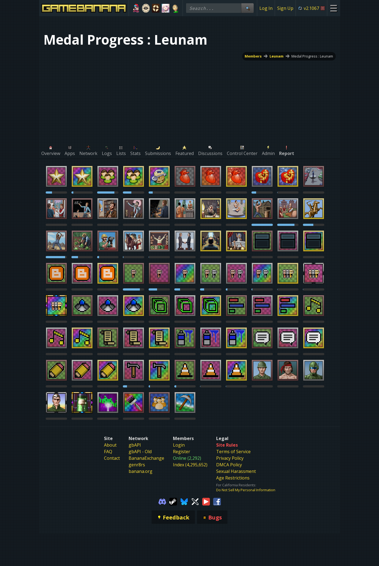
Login (179, 445)
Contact (112, 458)
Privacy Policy (230, 458)
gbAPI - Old (140, 452)
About (110, 445)
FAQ (108, 452)
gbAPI (135, 445)
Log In (266, 8)
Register (181, 452)
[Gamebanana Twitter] (195, 501)
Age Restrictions (233, 478)
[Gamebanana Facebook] (217, 501)
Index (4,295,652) (190, 465)
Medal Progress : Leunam (312, 56)
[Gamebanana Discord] (162, 501)
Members (253, 56)
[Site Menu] (333, 8)
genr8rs (137, 465)
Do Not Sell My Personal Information (245, 489)
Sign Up (285, 8)
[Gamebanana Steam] (173, 501)
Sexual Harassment (236, 471)
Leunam (276, 56)
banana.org (140, 471)
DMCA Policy (229, 465)
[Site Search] (247, 8)
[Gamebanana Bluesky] (184, 501)
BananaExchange (146, 458)
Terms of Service (233, 452)
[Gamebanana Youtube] (206, 501)
